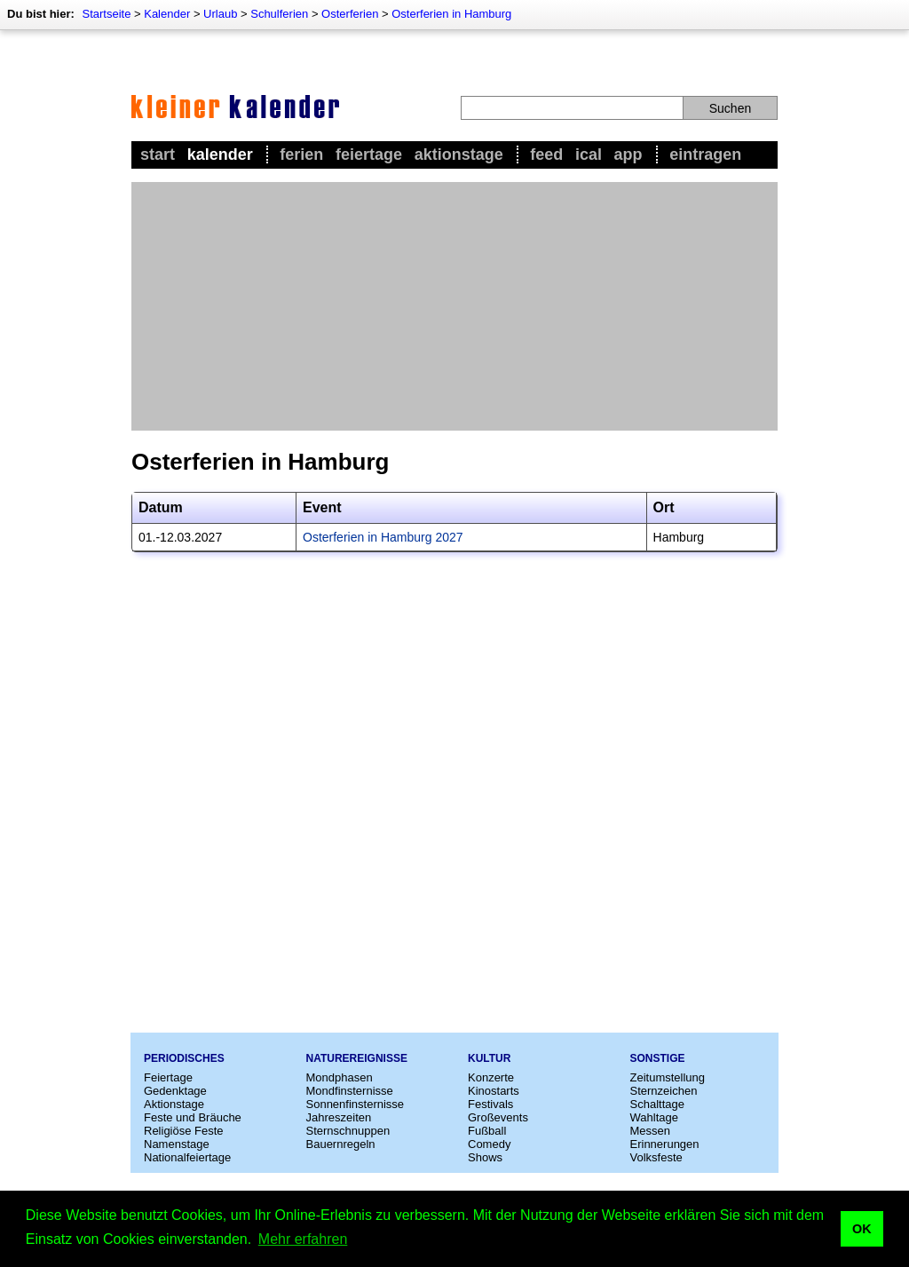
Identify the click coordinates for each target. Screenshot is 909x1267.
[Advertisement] (454, 306)
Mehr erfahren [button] (303, 1239)
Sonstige (657, 1058)
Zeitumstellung (668, 1077)
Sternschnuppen (348, 1130)
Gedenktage (175, 1090)
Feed (546, 154)
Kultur (489, 1058)
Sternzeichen (664, 1090)
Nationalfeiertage (187, 1157)
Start (157, 154)
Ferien (301, 154)
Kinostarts (493, 1090)
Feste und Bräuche (192, 1117)
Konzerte (491, 1077)
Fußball (487, 1130)
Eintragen (705, 154)
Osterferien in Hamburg (451, 13)
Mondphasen (339, 1077)
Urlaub (220, 13)
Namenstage (176, 1144)
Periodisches (184, 1058)
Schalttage (657, 1104)
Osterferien (349, 13)
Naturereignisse (356, 1058)
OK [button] (862, 1229)
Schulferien (279, 13)
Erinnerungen (665, 1144)
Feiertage (369, 154)
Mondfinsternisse (349, 1090)
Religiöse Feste (184, 1130)
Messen (650, 1130)
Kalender (167, 13)
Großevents (498, 1117)
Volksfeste (656, 1157)
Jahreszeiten (339, 1117)
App (628, 154)
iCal (588, 154)
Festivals (490, 1104)
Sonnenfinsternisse (355, 1104)
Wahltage (654, 1117)
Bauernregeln (340, 1144)
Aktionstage (459, 154)
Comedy (489, 1144)
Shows (485, 1157)
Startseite (106, 13)
